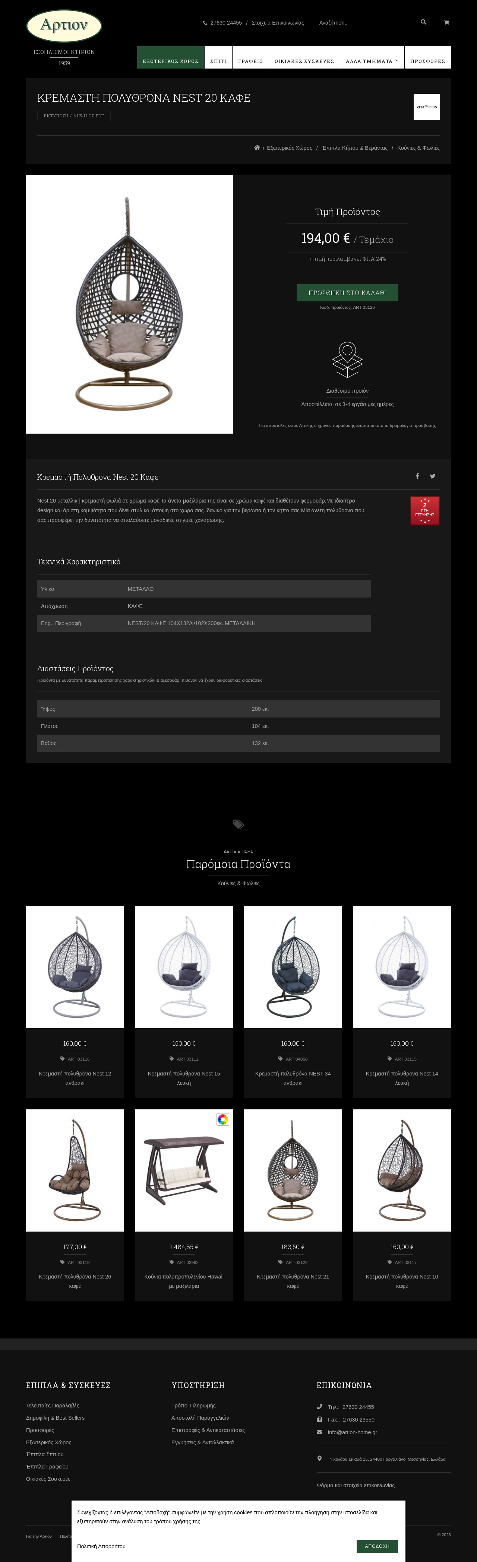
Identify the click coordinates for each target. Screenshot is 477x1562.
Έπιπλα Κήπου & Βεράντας (355, 148)
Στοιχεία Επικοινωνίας (278, 23)
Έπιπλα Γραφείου (47, 1467)
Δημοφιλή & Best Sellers (55, 1418)
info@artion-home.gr (352, 1432)
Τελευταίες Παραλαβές (52, 1406)
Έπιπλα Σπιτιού (44, 1454)
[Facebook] (417, 477)
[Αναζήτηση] (423, 22)
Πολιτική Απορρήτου (101, 1546)
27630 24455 (226, 23)
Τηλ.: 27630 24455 (351, 1407)
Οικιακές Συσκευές (48, 1479)
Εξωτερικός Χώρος (289, 148)
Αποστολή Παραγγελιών (200, 1418)
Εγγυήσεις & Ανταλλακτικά (202, 1442)
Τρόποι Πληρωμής (193, 1406)
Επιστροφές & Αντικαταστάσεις (208, 1430)
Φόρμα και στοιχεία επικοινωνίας (356, 1485)
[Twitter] (432, 477)
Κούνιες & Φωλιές (418, 148)
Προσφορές (40, 1430)
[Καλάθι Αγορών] (446, 21)
